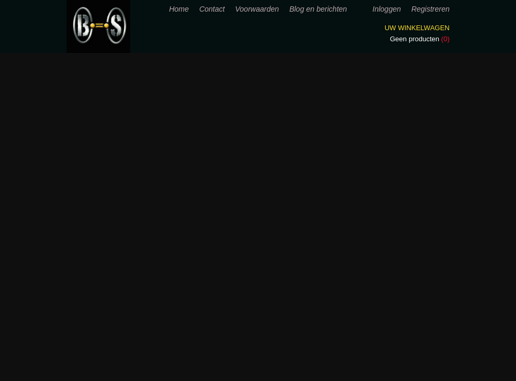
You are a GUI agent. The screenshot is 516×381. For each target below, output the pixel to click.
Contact (211, 9)
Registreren (430, 9)
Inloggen (387, 9)
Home (178, 9)
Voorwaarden (257, 9)
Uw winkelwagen (417, 28)
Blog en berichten (318, 9)
